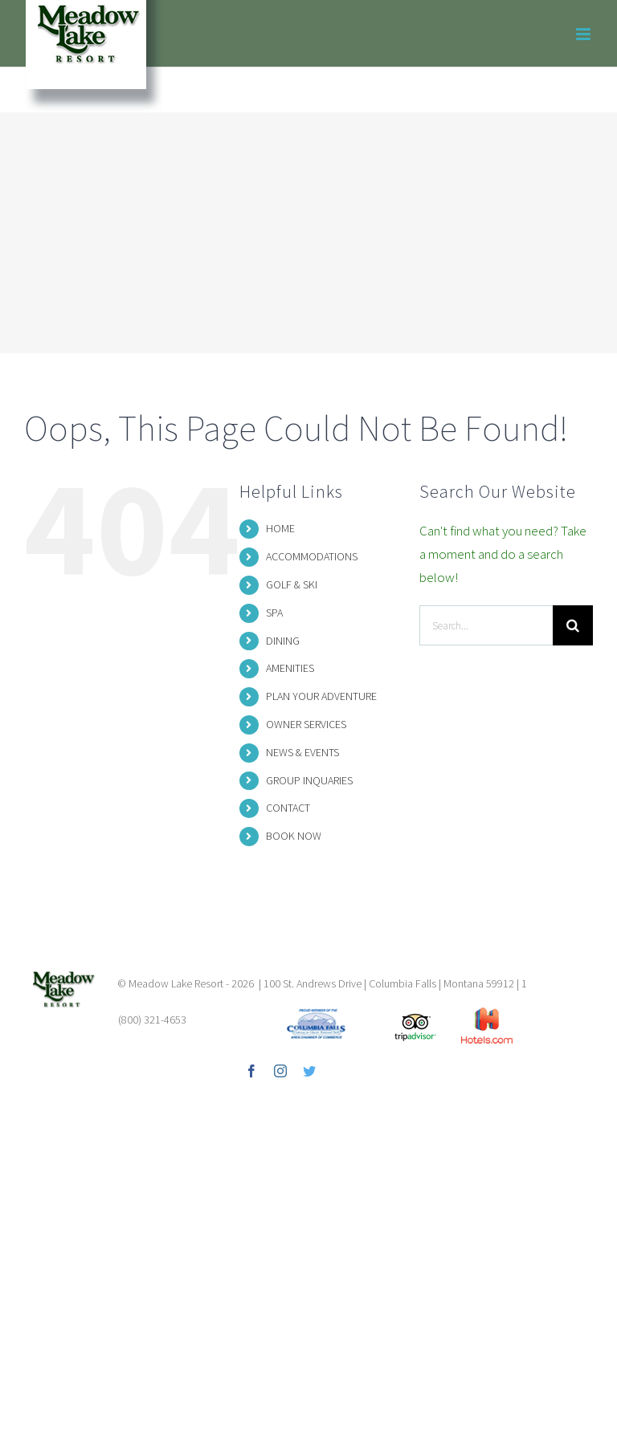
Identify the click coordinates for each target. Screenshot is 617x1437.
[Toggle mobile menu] (584, 34)
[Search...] (486, 625)
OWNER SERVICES (306, 724)
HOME (280, 528)
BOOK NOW (293, 835)
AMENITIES (290, 668)
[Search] (573, 625)
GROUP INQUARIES (309, 780)
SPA (274, 612)
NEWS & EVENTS (302, 752)
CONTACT (288, 807)
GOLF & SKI (291, 584)
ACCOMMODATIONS (312, 556)
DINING (283, 640)
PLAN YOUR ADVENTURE (321, 696)
